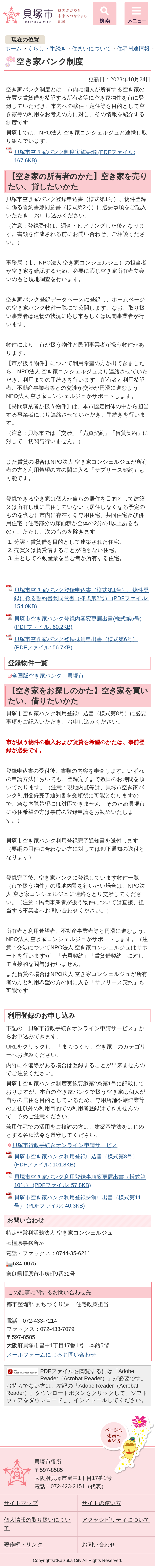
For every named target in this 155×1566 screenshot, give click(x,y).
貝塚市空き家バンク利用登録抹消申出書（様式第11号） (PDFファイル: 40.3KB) (77, 1201)
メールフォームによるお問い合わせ (51, 1355)
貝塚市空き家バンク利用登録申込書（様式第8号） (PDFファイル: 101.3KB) (76, 1160)
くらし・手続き (46, 48)
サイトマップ (21, 1503)
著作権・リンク (23, 1544)
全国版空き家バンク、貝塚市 (48, 676)
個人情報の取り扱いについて (37, 1524)
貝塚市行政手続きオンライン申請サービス (64, 1145)
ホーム (13, 48)
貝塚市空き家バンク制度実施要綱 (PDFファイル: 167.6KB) (74, 156)
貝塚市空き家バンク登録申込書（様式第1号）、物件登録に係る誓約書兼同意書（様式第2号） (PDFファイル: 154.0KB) (81, 598)
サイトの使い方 (101, 1503)
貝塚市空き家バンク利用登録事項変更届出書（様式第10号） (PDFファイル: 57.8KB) (80, 1181)
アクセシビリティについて (116, 1520)
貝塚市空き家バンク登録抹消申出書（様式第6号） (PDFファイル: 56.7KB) (76, 643)
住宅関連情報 (133, 48)
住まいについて (91, 48)
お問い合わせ (98, 1544)
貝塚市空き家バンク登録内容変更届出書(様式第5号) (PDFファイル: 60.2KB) (77, 622)
